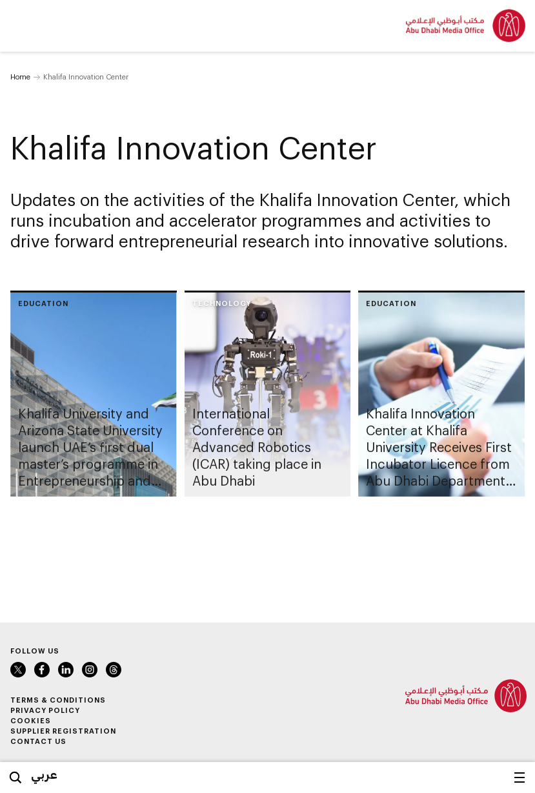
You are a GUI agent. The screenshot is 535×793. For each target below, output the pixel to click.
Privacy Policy (45, 710)
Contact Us (38, 741)
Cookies (30, 720)
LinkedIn (66, 669)
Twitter (18, 669)
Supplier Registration (63, 730)
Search (15, 777)
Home (20, 76)
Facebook (42, 669)
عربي (44, 774)
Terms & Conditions (58, 699)
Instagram (89, 669)
